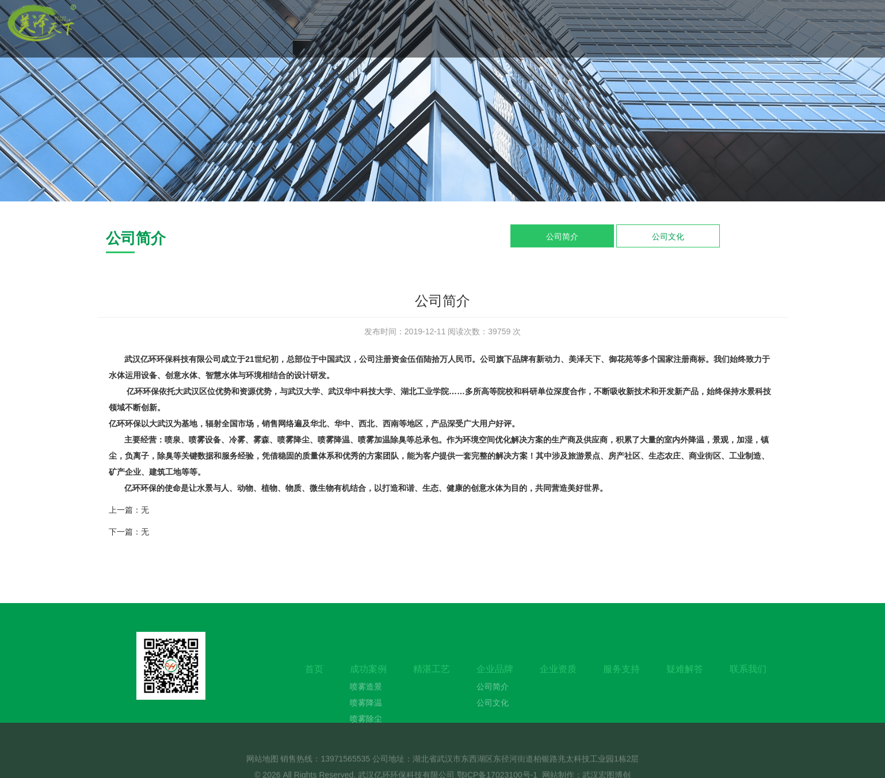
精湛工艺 (431, 686)
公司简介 (562, 236)
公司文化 (668, 236)
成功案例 (368, 686)
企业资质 (558, 686)
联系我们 (748, 686)
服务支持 (621, 686)
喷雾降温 (366, 719)
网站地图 (262, 766)
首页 (314, 686)
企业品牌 (494, 686)
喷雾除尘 (366, 735)
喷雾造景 (366, 703)
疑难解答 (684, 686)
